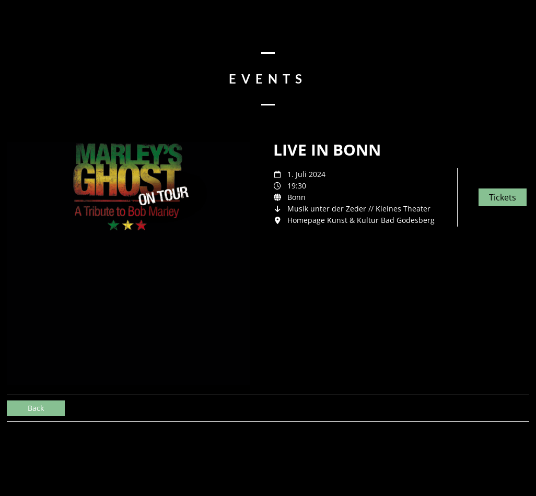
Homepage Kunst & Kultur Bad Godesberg (361, 220)
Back (36, 408)
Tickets (502, 197)
